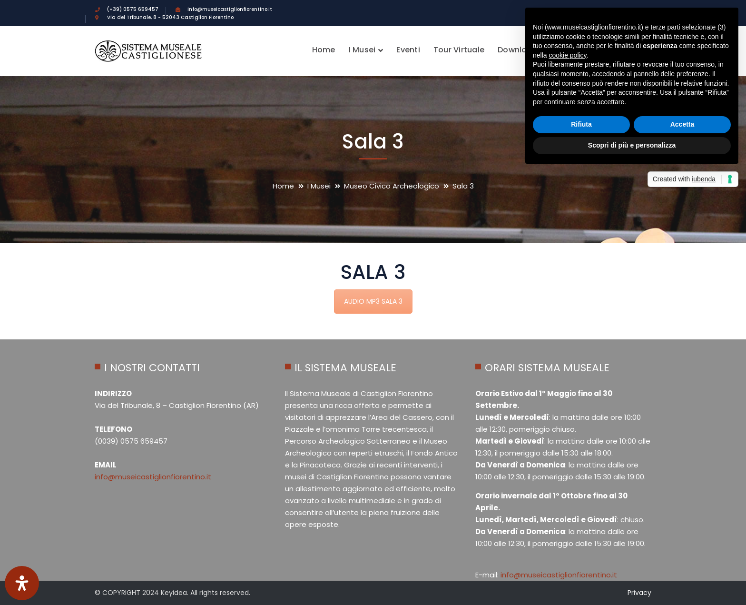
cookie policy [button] (567, 55)
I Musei (319, 186)
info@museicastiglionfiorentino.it (153, 477)
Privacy (639, 592)
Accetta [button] (682, 124)
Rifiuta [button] (581, 124)
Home (283, 186)
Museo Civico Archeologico (391, 186)
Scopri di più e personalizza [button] (632, 145)
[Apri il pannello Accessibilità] (22, 583)
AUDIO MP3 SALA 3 (373, 301)
